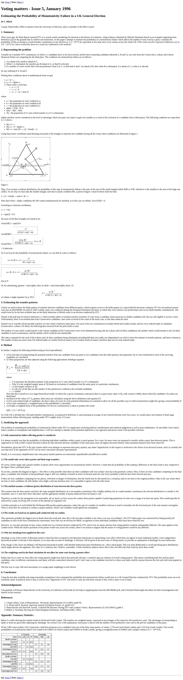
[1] (175, 42)
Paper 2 (20, 2)
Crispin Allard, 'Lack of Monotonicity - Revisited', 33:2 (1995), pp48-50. (44, 603)
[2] (11, 39)
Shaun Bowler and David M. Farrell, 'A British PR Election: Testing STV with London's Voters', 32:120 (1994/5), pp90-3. (64, 607)
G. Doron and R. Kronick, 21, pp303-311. (40, 605)
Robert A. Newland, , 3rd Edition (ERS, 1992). (43, 610)
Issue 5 (8, 2)
